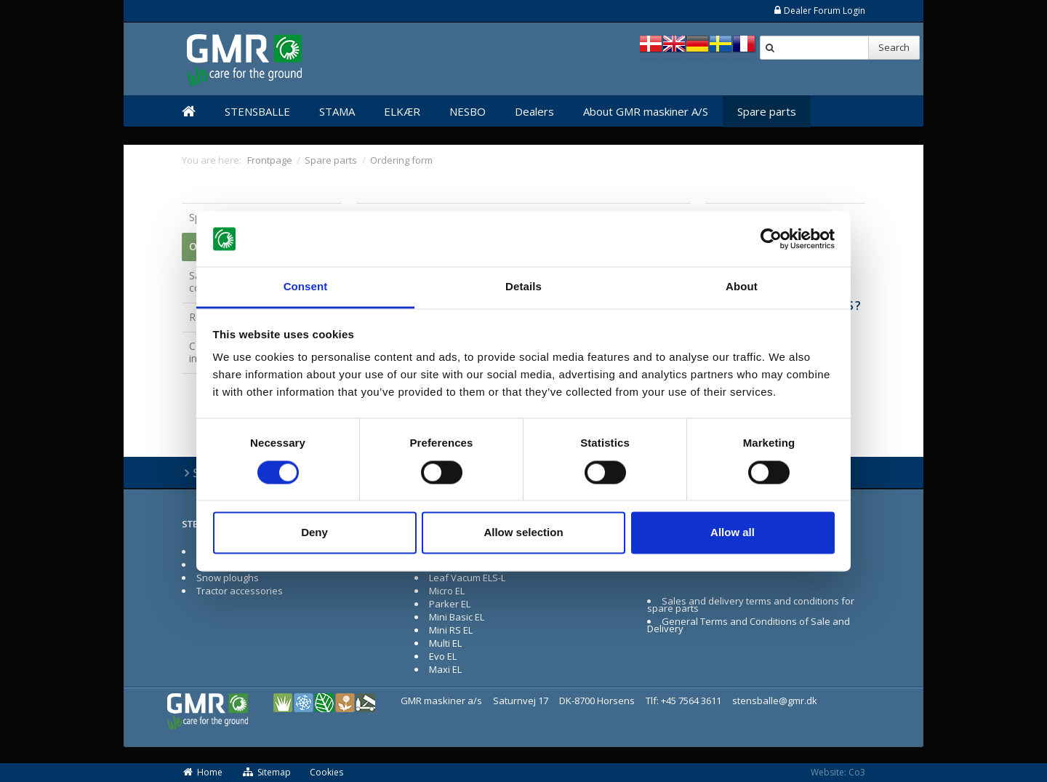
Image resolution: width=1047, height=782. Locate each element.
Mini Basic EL (456, 616)
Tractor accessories (239, 590)
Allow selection (523, 533)
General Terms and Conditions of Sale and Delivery (748, 625)
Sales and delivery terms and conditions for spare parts (750, 604)
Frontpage (269, 160)
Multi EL (445, 643)
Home (202, 772)
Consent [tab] (306, 287)
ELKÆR (402, 111)
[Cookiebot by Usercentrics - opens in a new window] (771, 239)
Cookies (326, 772)
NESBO (467, 111)
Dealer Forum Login (819, 10)
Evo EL (443, 656)
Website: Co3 (838, 772)
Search (894, 47)
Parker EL (449, 603)
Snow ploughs (227, 577)
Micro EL (447, 590)
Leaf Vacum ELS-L (467, 577)
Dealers (534, 111)
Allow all (732, 533)
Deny (314, 533)
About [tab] (742, 287)
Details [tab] (523, 287)
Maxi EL (445, 669)
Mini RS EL (451, 630)
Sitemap (266, 772)
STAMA (337, 111)
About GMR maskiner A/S (645, 111)
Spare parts (766, 111)
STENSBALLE (257, 111)
